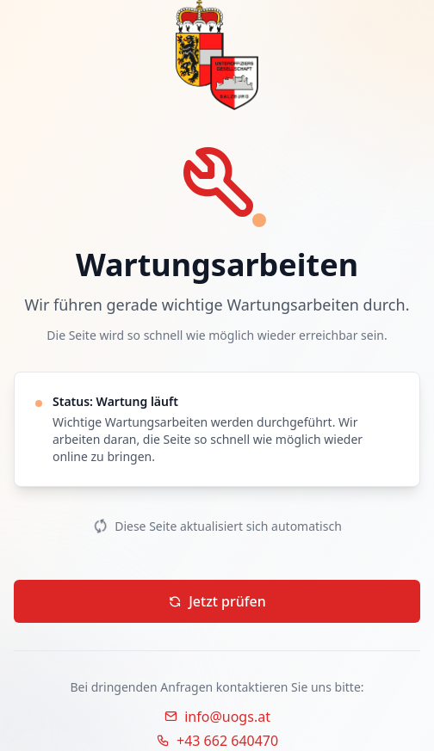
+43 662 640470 (217, 740)
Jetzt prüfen (217, 601)
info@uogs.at (217, 716)
